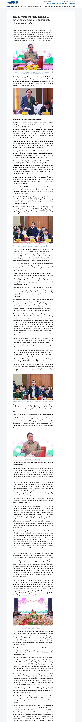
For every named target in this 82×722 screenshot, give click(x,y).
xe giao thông (47, 3)
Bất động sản (55, 3)
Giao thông (19, 6)
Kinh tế (24, 6)
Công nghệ (55, 6)
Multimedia (71, 6)
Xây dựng (14, 6)
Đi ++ (63, 6)
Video (66, 6)
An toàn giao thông (63, 3)
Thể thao (50, 6)
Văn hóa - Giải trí (43, 6)
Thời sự (10, 6)
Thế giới (60, 6)
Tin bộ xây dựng (71, 3)
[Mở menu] (74, 6)
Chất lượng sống (35, 6)
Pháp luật (29, 6)
